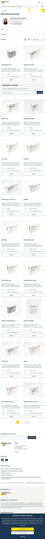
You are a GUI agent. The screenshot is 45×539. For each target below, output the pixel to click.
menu (43, 2)
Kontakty (17, 451)
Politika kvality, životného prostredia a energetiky (12, 471)
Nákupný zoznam (39, 2)
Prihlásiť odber (32, 437)
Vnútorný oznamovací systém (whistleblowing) (11, 468)
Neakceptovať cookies (22, 532)
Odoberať (40, 92)
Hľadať (42, 6)
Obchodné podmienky (6, 473)
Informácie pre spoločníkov (7, 475)
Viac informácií (6, 523)
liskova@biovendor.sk (17, 23)
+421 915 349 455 (16, 22)
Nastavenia (22, 536)
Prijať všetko (22, 529)
